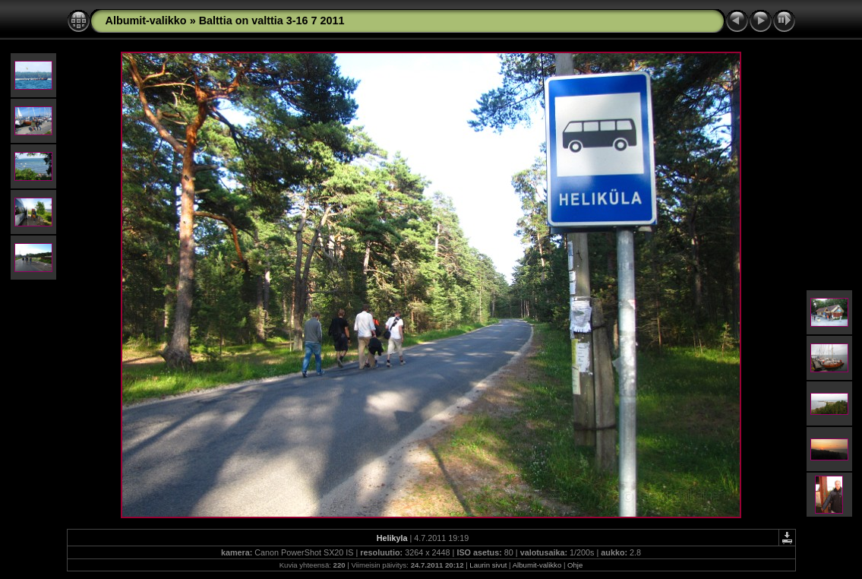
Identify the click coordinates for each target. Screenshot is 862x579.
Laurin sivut (488, 565)
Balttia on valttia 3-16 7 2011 (272, 20)
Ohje (575, 565)
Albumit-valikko (146, 20)
